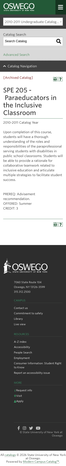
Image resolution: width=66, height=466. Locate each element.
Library (18, 318)
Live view (20, 324)
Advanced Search (16, 55)
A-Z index (20, 341)
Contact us (21, 308)
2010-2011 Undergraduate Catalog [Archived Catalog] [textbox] (34, 22)
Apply (18, 401)
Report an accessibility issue (32, 372)
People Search (23, 352)
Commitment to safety (28, 313)
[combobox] (33, 22)
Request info (23, 390)
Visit (18, 395)
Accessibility (22, 347)
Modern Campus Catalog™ (41, 461)
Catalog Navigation (22, 66)
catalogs (10, 455)
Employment (22, 358)
